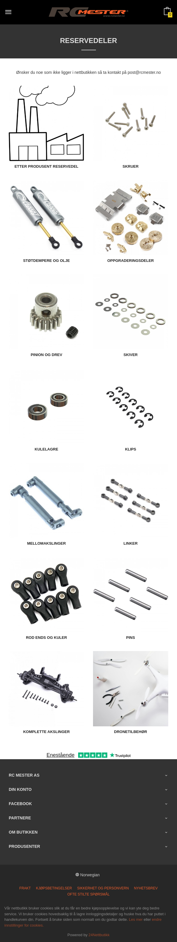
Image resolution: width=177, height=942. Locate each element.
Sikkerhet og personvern (103, 888)
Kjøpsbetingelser (54, 888)
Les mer (136, 919)
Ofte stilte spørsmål (88, 894)
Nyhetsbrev (145, 888)
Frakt (25, 888)
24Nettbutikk (99, 935)
